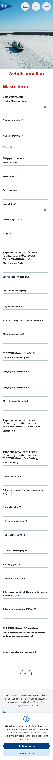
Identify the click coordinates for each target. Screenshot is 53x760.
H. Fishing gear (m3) (12, 564)
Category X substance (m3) (16, 357)
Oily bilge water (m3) (13, 263)
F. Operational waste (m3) (15, 534)
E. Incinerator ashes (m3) (15, 520)
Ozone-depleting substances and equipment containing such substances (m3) (24, 634)
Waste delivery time (13, 136)
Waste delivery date (13, 120)
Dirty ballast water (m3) (14, 306)
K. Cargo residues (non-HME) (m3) (19, 609)
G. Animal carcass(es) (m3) (16, 550)
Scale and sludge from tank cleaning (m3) (23, 320)
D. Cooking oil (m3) (12, 507)
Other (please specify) (13, 334)
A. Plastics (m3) (10, 462)
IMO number (9, 176)
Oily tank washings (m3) (14, 290)
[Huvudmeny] (46, 6)
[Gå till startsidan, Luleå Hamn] (6, 6)
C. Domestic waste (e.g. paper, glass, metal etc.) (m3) (23, 492)
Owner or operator (12, 219)
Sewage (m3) (9, 430)
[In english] (36, 6)
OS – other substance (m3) (15, 401)
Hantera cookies (26, 753)
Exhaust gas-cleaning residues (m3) (20, 651)
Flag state (8, 233)
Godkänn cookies (26, 746)
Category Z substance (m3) (16, 387)
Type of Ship (9, 204)
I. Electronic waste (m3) (14, 578)
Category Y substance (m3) (16, 371)
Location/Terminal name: (15, 101)
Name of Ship (10, 162)
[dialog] (26, 736)
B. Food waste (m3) (12, 476)
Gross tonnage (10, 190)
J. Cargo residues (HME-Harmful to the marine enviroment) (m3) (25, 594)
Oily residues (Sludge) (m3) (16, 276)
